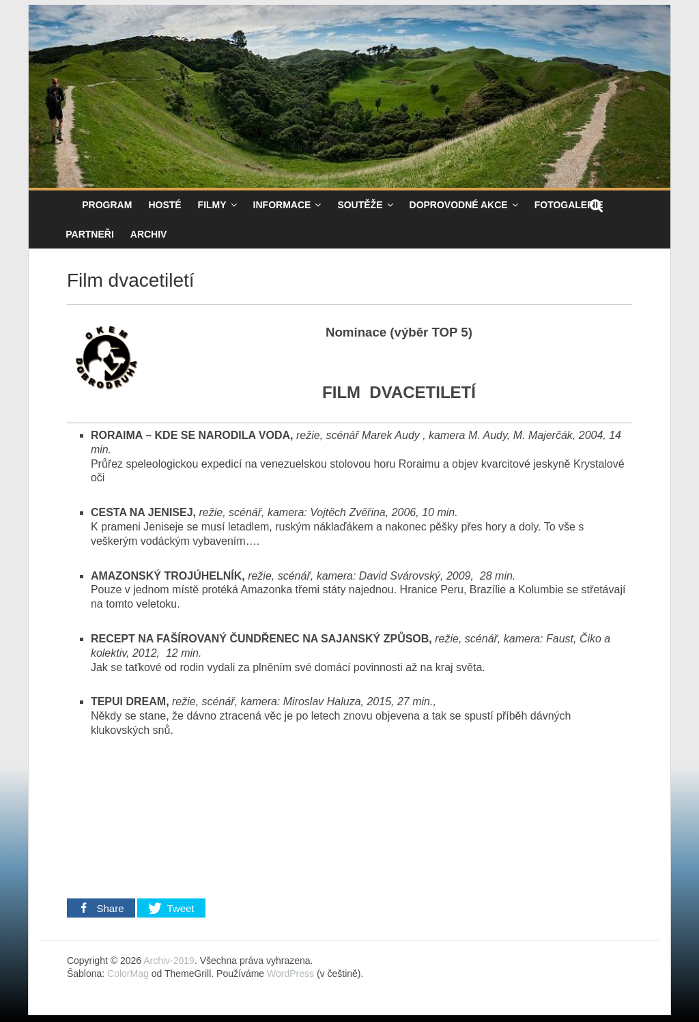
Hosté (164, 204)
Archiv (148, 234)
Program (107, 204)
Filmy (212, 204)
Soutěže (359, 204)
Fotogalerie (568, 204)
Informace (282, 204)
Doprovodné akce (459, 204)
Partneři (90, 234)
